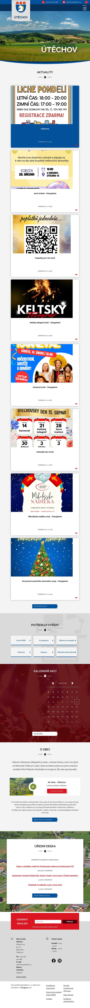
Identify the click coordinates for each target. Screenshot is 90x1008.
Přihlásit (70, 922)
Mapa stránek (68, 995)
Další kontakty (21, 977)
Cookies (49, 999)
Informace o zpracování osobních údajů (45, 927)
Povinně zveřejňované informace (68, 988)
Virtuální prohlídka (56, 791)
